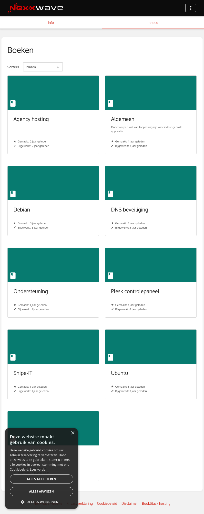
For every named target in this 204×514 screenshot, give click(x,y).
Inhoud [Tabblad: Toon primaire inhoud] (153, 22)
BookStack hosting (156, 503)
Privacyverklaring (80, 503)
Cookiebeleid (107, 503)
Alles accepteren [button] (41, 479)
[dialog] (41, 468)
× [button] (72, 433)
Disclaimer (130, 503)
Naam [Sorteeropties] (31, 67)
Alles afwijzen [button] (41, 491)
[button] (41, 501)
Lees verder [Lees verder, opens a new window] (38, 469)
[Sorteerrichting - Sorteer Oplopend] (57, 67)
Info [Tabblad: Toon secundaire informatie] (51, 22)
